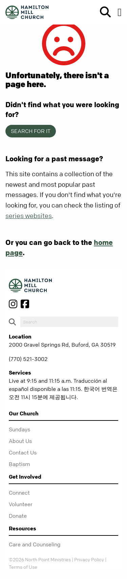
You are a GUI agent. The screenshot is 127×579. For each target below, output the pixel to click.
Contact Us (23, 452)
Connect (19, 492)
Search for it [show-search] (30, 131)
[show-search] (102, 12)
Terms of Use (23, 567)
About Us (20, 440)
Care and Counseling (35, 544)
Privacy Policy (89, 559)
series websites (28, 216)
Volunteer (21, 504)
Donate (18, 515)
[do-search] (69, 322)
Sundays (19, 429)
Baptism (19, 464)
